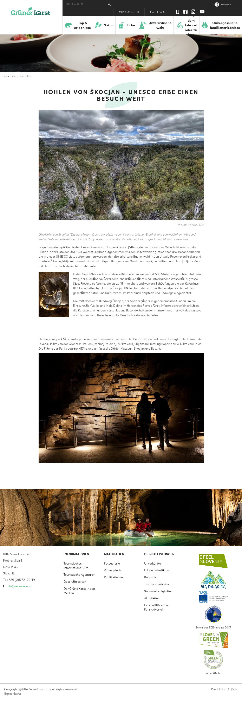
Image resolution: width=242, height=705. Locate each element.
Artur (233, 689)
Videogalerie (113, 570)
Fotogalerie (112, 563)
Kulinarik (150, 577)
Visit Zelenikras (178, 12)
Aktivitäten (151, 598)
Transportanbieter (156, 584)
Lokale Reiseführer (157, 570)
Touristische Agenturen (79, 574)
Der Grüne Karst (30, 13)
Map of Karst (158, 11)
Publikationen (113, 577)
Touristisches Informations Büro (76, 565)
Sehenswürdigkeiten (158, 591)
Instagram (193, 12)
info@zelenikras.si (19, 586)
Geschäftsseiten (75, 581)
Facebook (185, 12)
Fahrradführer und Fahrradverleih (157, 607)
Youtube (202, 12)
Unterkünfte (152, 563)
